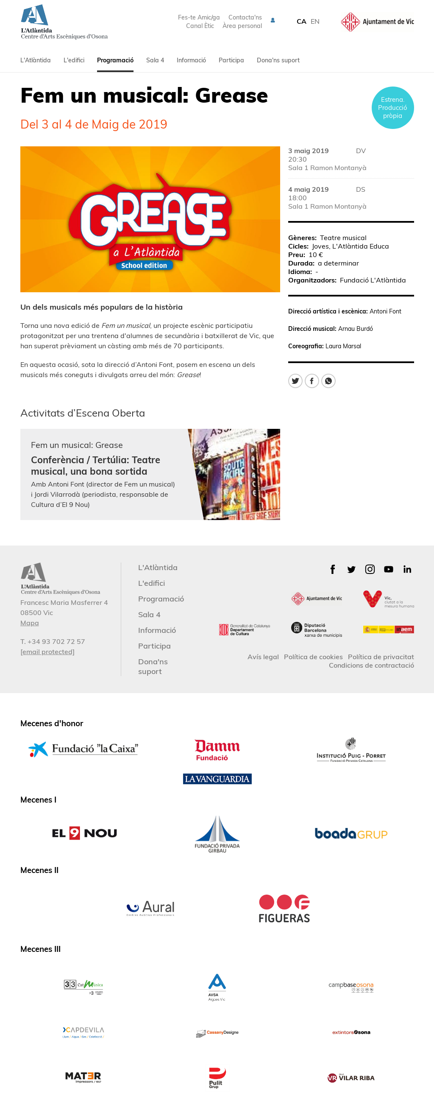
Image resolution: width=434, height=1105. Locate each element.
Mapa (29, 622)
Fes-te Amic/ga (199, 17)
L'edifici (74, 60)
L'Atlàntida (35, 60)
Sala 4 (155, 60)
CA (301, 21)
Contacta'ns (245, 17)
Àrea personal (242, 26)
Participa (231, 60)
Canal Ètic (200, 26)
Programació (115, 60)
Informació (191, 60)
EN (315, 21)
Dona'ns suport (278, 60)
